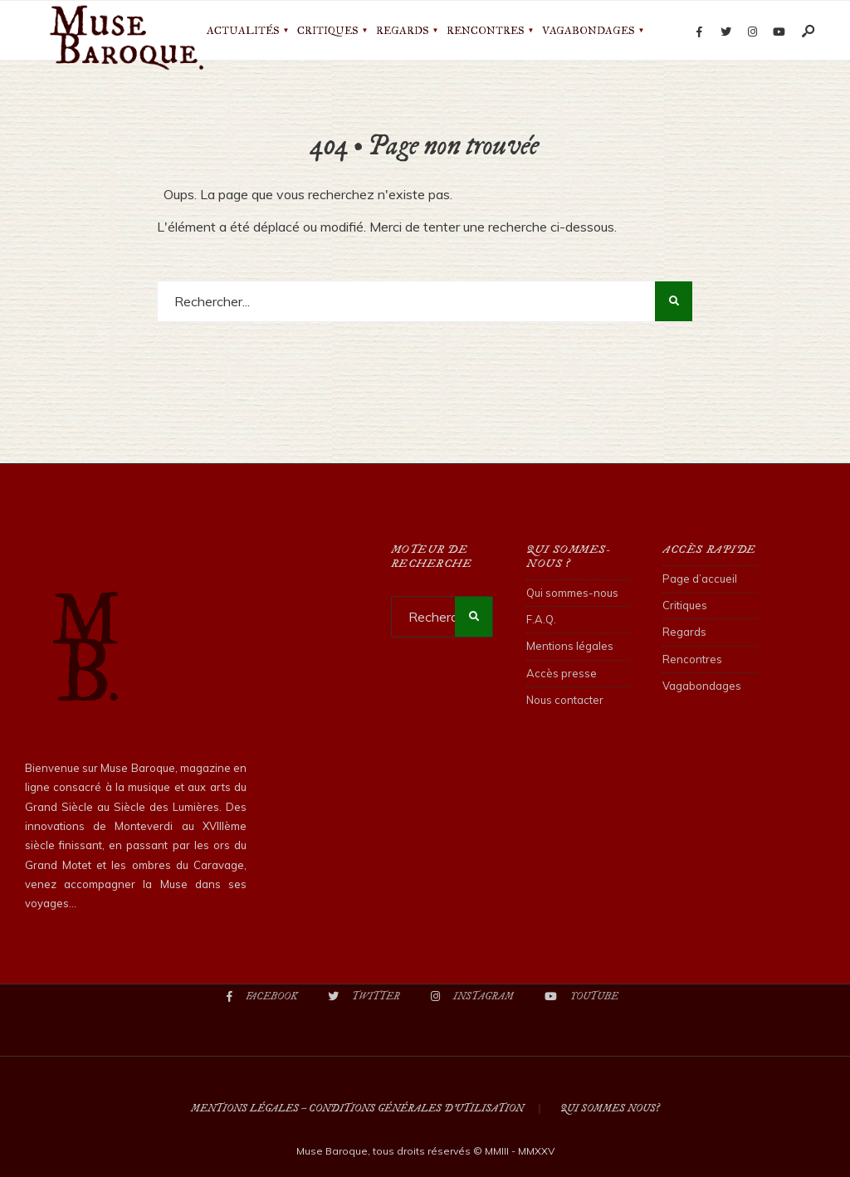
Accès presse (561, 673)
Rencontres (485, 30)
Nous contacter (564, 699)
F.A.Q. (541, 619)
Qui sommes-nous (572, 592)
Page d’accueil (699, 578)
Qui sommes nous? (609, 1108)
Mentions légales (569, 645)
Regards (402, 30)
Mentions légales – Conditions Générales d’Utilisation (357, 1108)
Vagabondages (588, 30)
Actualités (243, 30)
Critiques (327, 30)
